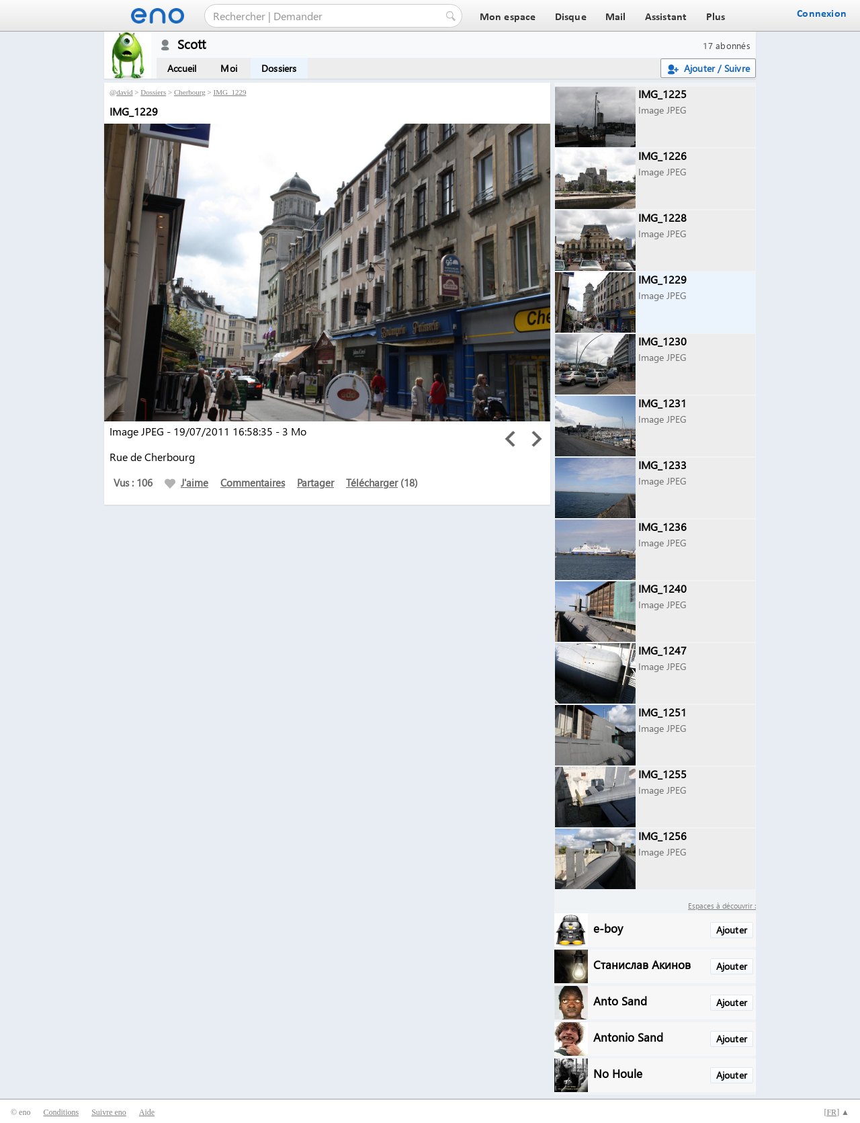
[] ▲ (836, 1112)
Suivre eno (108, 1112)
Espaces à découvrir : (722, 906)
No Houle (617, 1073)
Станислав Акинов (642, 964)
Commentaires (252, 482)
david (124, 92)
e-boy (608, 927)
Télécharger (372, 482)
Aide (147, 1112)
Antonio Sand (628, 1036)
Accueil (181, 68)
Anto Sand (620, 1000)
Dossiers (279, 68)
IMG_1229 (230, 92)
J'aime (186, 482)
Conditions (61, 1112)
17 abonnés (726, 45)
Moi (228, 68)
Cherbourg (190, 92)
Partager (315, 482)
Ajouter (731, 929)
